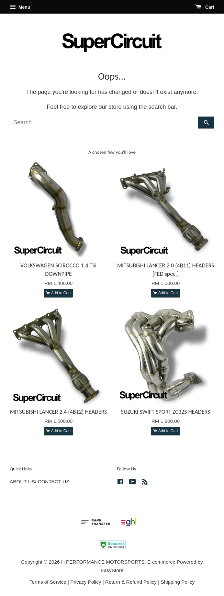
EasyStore (112, 570)
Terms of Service (47, 582)
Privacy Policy (85, 582)
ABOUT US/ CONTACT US (39, 481)
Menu (20, 7)
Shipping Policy (178, 582)
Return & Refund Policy (131, 582)
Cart (204, 7)
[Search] (104, 123)
